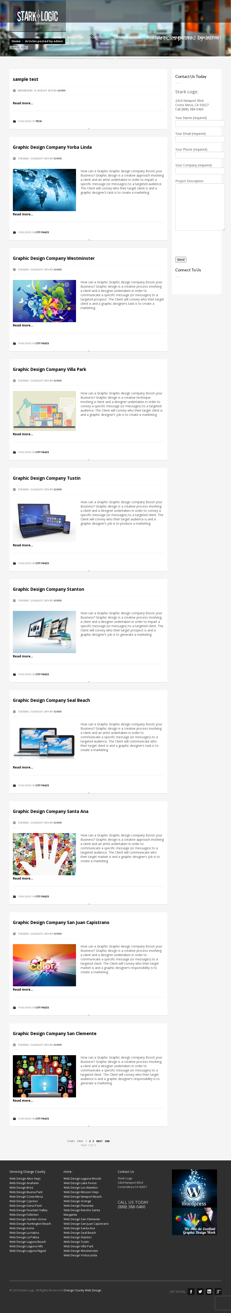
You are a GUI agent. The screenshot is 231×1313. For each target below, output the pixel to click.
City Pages (42, 232)
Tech (38, 121)
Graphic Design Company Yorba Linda (52, 147)
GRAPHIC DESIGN (127, 37)
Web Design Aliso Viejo (25, 1178)
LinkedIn (209, 1291)
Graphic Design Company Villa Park (49, 369)
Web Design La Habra (24, 1233)
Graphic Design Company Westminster (54, 258)
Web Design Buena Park (26, 1192)
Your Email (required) (196, 136)
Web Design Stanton (78, 1237)
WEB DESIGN (157, 37)
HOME (56, 37)
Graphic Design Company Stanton (48, 589)
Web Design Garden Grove (27, 1219)
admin (61, 90)
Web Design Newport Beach (83, 1196)
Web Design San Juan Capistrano (86, 1224)
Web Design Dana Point (25, 1206)
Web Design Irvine (21, 1228)
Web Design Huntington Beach (30, 1224)
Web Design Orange (77, 1201)
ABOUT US (75, 37)
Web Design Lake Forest (80, 1183)
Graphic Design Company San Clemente (55, 1033)
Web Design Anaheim (24, 1183)
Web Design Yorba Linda (80, 1255)
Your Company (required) (196, 168)
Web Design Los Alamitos (81, 1187)
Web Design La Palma (24, 1237)
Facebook (191, 1291)
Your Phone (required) (196, 152)
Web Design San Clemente (82, 1219)
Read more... (23, 103)
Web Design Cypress (23, 1201)
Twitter (200, 1291)
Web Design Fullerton (24, 1215)
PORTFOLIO (98, 37)
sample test (25, 79)
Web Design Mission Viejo (81, 1192)
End (107, 1141)
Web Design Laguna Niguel (27, 1251)
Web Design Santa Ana (79, 1228)
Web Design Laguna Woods (82, 1178)
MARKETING (182, 37)
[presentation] (201, 242)
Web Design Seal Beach (80, 1233)
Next (99, 1141)
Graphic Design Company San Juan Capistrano (61, 922)
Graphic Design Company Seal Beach (51, 700)
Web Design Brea (21, 1187)
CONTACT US (208, 37)
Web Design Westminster (81, 1251)
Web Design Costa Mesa (26, 1196)
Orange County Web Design (82, 1290)
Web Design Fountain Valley (28, 1210)
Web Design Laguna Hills (26, 1246)
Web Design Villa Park (78, 1246)
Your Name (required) (196, 121)
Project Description (196, 194)
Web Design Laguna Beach (27, 1242)
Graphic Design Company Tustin (47, 478)
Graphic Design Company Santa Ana (50, 811)
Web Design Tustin (76, 1242)
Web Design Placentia (78, 1206)
